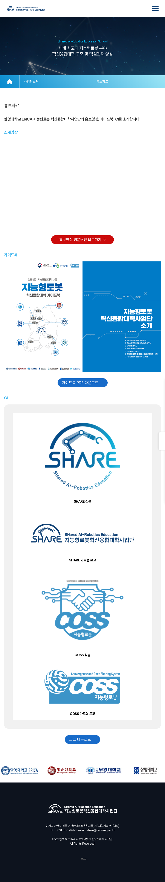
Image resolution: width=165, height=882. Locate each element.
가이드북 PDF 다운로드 (82, 382)
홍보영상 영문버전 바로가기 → (82, 239)
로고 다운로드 (82, 739)
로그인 (82, 859)
